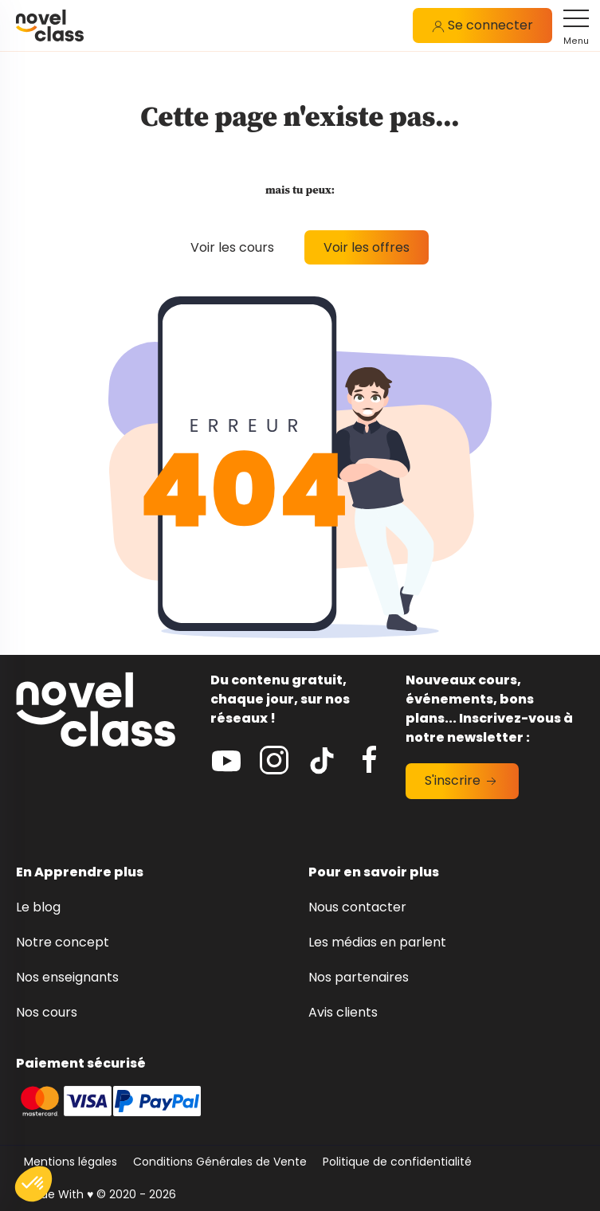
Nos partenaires (358, 977)
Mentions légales (70, 1162)
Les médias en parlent (377, 942)
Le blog (38, 907)
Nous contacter (357, 907)
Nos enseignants (67, 977)
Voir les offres (367, 247)
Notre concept (62, 942)
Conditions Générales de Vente (220, 1162)
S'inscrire (462, 780)
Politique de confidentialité (397, 1162)
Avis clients (343, 1012)
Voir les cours (232, 247)
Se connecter (482, 25)
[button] (33, 1184)
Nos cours (46, 1012)
